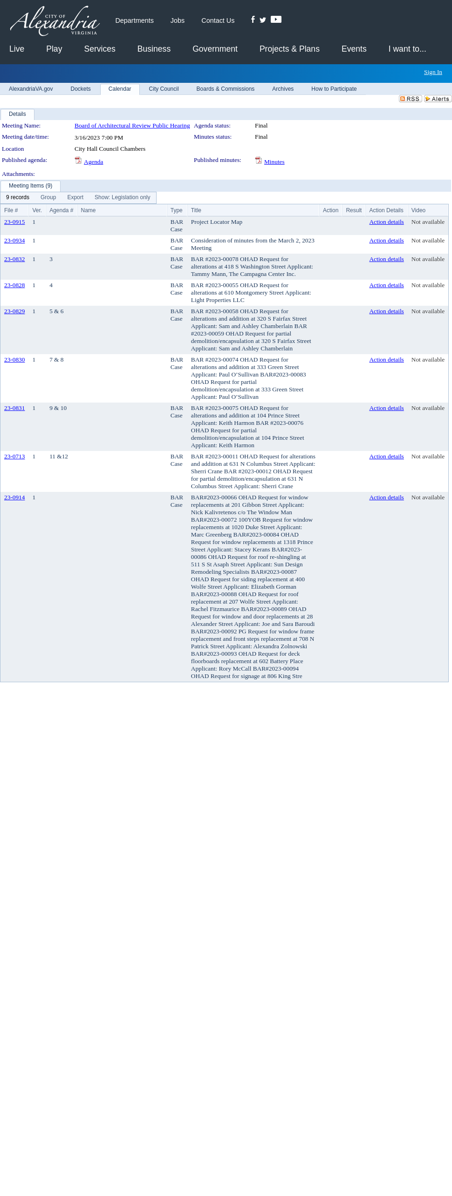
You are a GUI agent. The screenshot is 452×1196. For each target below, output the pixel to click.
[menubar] (78, 198)
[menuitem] (17, 197)
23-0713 (14, 456)
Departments (134, 20)
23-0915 (14, 221)
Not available (428, 221)
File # (11, 210)
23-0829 (14, 311)
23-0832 (14, 258)
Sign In (433, 71)
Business (154, 49)
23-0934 (14, 240)
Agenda (93, 161)
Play (54, 49)
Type (177, 210)
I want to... (407, 49)
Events (354, 49)
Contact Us (217, 20)
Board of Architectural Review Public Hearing (132, 125)
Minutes (274, 161)
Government (215, 49)
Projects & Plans (290, 49)
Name (88, 210)
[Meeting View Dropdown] (122, 197)
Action (330, 210)
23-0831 (14, 407)
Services (99, 49)
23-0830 (14, 359)
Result (354, 210)
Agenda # (61, 210)
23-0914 (14, 497)
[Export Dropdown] (75, 197)
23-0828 (14, 285)
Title (196, 210)
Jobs (178, 20)
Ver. (37, 210)
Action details (386, 221)
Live (16, 49)
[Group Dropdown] (48, 197)
